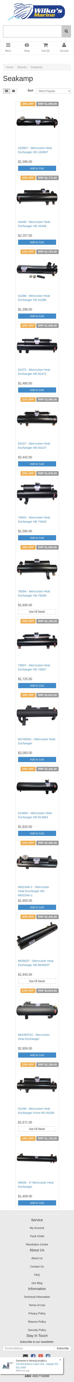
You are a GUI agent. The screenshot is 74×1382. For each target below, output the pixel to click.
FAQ (37, 1274)
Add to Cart (37, 168)
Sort (30, 90)
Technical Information (37, 1296)
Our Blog (37, 1283)
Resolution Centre (37, 1244)
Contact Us (37, 1266)
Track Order (37, 1236)
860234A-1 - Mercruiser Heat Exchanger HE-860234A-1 (33, 891)
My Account (37, 1227)
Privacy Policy (37, 1313)
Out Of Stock (37, 611)
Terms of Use (37, 1305)
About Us (37, 1258)
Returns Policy (37, 1321)
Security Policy (37, 1330)
